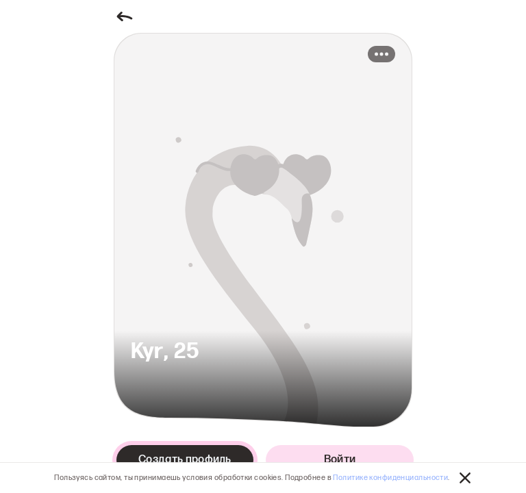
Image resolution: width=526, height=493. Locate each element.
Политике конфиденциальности (390, 477)
